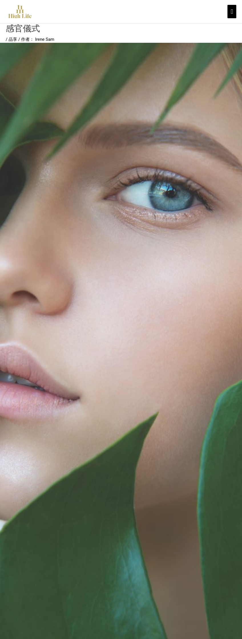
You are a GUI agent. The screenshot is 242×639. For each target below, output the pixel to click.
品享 (13, 39)
